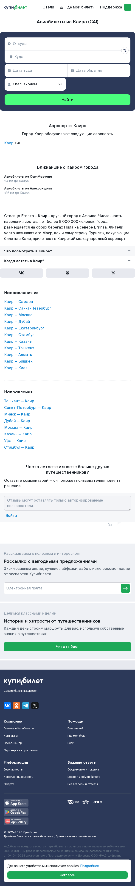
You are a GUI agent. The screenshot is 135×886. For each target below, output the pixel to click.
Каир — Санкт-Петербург (27, 308)
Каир (9, 143)
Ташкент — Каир (19, 401)
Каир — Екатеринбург (24, 328)
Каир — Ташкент (19, 348)
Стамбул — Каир (19, 447)
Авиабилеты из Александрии (28, 188)
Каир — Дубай (17, 321)
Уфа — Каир (15, 441)
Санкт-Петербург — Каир (27, 407)
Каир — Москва (18, 315)
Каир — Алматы (18, 354)
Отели (48, 7)
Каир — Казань (18, 341)
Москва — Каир (18, 427)
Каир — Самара (18, 302)
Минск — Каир (17, 414)
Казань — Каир (18, 434)
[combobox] (67, 43)
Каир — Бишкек (18, 361)
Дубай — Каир (17, 421)
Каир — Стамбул (19, 335)
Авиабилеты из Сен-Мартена (28, 176)
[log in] (127, 7)
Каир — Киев (16, 368)
